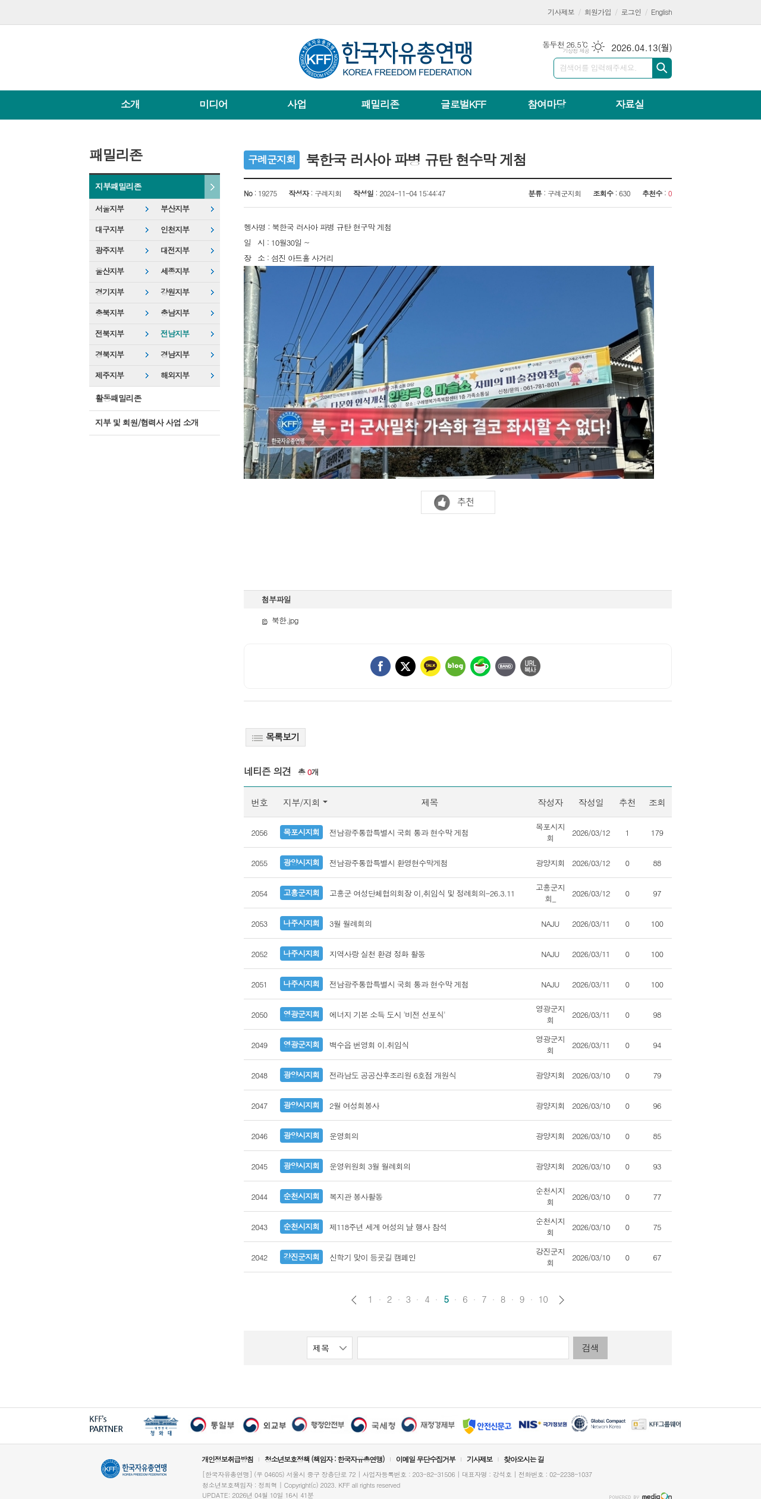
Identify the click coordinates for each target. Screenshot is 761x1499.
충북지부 (109, 312)
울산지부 (109, 271)
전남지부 (175, 333)
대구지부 (109, 229)
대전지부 (175, 250)
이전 (354, 1300)
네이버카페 (480, 666)
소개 (130, 104)
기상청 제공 (575, 51)
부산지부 (175, 208)
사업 (296, 104)
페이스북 (380, 666)
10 (543, 1299)
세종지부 (175, 271)
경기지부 (109, 291)
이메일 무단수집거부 (425, 1459)
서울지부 (109, 208)
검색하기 (662, 68)
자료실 (629, 104)
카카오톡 (430, 666)
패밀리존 (380, 104)
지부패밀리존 (118, 186)
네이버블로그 (455, 666)
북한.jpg (280, 620)
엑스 (405, 666)
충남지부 (175, 312)
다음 (561, 1300)
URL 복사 (530, 666)
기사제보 (561, 12)
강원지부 (175, 291)
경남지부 (175, 354)
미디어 (213, 104)
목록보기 (275, 736)
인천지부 (175, 229)
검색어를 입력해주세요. (598, 67)
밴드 (505, 666)
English (661, 12)
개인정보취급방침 (227, 1459)
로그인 (631, 12)
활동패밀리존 (118, 398)
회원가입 (597, 12)
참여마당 (546, 104)
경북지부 (109, 354)
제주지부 (109, 375)
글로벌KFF (463, 104)
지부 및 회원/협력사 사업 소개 (147, 422)
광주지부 (109, 250)
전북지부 (109, 333)
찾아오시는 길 (524, 1459)
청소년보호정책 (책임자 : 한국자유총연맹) (325, 1459)
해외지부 (175, 375)
